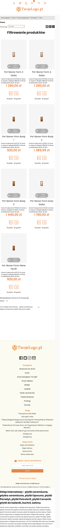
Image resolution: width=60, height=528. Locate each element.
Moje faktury (30, 445)
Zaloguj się (29, 430)
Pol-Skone (34, 18)
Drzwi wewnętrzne (23, 18)
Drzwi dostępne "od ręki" (30, 373)
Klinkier (30, 381)
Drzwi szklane (29, 377)
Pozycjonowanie (27, 475)
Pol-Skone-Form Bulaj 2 (44, 136)
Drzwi (14, 18)
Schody (30, 402)
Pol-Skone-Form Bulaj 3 (15, 197)
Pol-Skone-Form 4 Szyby (44, 74)
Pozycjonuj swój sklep (29, 410)
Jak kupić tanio (30, 413)
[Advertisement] (30, 323)
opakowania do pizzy (20, 484)
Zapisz (30, 467)
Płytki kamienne (29, 393)
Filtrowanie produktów (28, 32)
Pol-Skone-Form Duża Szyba (44, 199)
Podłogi (30, 397)
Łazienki (30, 385)
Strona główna (6, 18)
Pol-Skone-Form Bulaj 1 (15, 136)
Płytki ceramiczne (29, 389)
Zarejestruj (29, 433)
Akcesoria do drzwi (30, 365)
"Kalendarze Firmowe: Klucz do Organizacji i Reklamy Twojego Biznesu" (30, 423)
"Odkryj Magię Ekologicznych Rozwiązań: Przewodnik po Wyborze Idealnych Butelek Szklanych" (30, 417)
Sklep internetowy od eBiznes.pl (30, 480)
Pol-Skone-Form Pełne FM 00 (15, 264)
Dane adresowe (29, 451)
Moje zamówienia (30, 442)
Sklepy (36, 475)
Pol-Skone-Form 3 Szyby (15, 74)
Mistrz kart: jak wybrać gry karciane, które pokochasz (29, 427)
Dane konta (29, 448)
